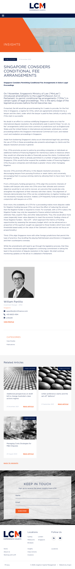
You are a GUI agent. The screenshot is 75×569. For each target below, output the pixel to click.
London (40, 536)
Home (6, 549)
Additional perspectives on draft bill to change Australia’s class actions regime (20, 396)
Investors (31, 555)
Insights (30, 549)
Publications (10, 59)
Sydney (30, 536)
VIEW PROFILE (9, 322)
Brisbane (30, 543)
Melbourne (31, 539)
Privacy (7, 565)
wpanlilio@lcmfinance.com (17, 311)
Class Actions (32, 552)
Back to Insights (11, 463)
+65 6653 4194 (12, 314)
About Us (7, 552)
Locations (54, 549)
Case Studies (11, 341)
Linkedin (9, 318)
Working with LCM (10, 555)
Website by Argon (65, 565)
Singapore (41, 539)
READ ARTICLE (28, 406)
